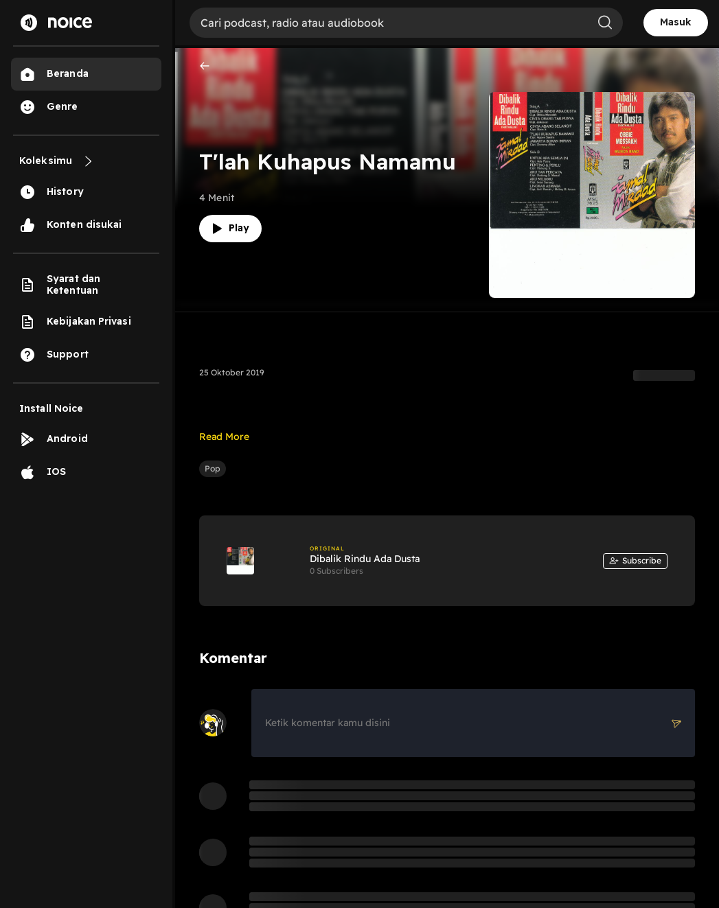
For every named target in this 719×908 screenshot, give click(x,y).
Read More (224, 436)
